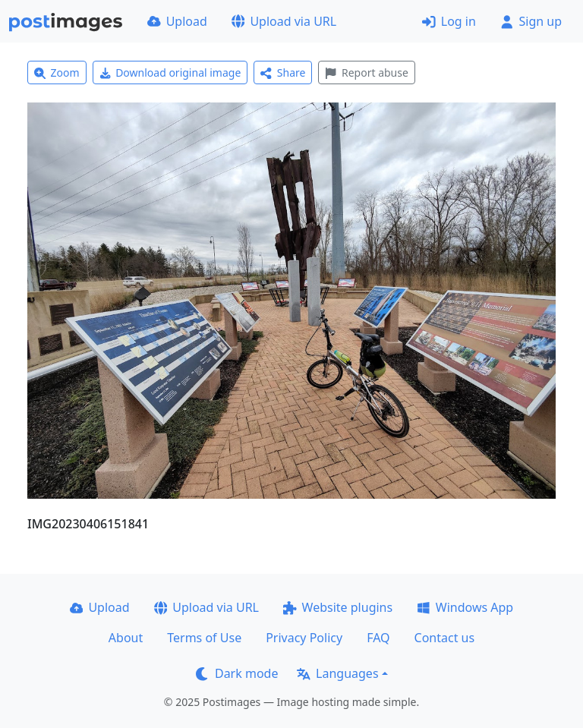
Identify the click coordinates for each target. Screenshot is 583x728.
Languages (337, 673)
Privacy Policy (304, 637)
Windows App (465, 607)
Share (282, 72)
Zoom (57, 72)
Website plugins (337, 607)
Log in (449, 21)
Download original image (170, 72)
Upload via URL (284, 21)
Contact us (444, 637)
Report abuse (366, 72)
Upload (177, 21)
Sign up (531, 21)
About (126, 637)
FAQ (378, 637)
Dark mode (237, 673)
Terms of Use (204, 637)
